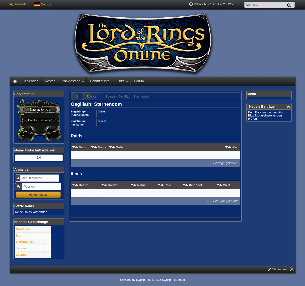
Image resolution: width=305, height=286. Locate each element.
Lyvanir (21, 255)
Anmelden (19, 4)
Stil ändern (277, 269)
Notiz (119, 147)
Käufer (113, 185)
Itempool (195, 185)
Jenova (21, 248)
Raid (167, 185)
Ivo (18, 235)
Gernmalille (24, 242)
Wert (235, 147)
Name (102, 147)
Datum (83, 147)
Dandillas (23, 229)
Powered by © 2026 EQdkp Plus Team (152, 279)
